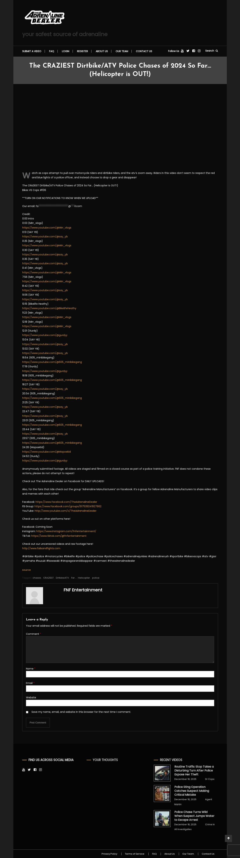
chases (37, 577)
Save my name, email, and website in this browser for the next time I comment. (81, 712)
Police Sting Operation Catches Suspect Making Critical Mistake (184, 791)
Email (30, 683)
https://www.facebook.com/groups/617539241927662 (68, 506)
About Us (102, 51)
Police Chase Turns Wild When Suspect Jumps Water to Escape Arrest (187, 816)
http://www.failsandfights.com (41, 548)
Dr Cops (202, 779)
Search (211, 51)
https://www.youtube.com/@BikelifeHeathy (49, 308)
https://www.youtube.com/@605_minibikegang (52, 362)
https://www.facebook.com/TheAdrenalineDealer (66, 502)
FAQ (51, 51)
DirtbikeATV (62, 577)
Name (30, 668)
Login (65, 51)
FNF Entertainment (83, 590)
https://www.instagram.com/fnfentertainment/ (66, 531)
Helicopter (84, 577)
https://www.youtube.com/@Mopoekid (46, 451)
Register (82, 51)
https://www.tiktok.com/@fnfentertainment (58, 536)
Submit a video (31, 51)
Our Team (122, 51)
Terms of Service (134, 854)
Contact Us (144, 51)
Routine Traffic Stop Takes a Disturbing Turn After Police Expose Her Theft (187, 770)
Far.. (73, 577)
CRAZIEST (48, 577)
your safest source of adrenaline (64, 34)
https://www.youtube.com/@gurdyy (44, 335)
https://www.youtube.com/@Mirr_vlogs (46, 227)
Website (31, 697)
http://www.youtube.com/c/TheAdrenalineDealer (65, 511)
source (26, 570)
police (96, 577)
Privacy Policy (109, 854)
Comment (33, 634)
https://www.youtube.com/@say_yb (45, 236)
